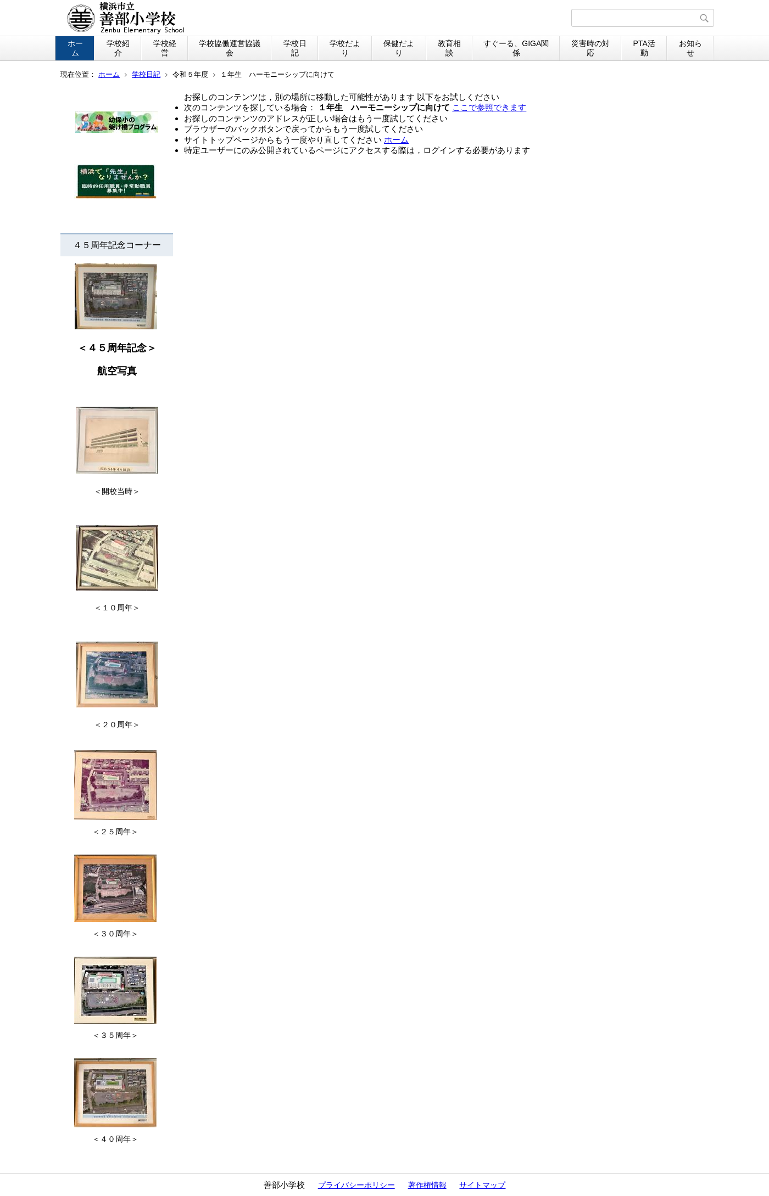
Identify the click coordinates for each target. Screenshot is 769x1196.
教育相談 (449, 48)
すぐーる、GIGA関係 (516, 48)
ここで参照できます (489, 107)
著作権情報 (427, 1185)
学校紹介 (118, 48)
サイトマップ (482, 1185)
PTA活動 (644, 48)
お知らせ (690, 48)
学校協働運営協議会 (229, 48)
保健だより (398, 48)
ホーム (75, 48)
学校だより (345, 48)
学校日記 (295, 48)
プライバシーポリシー (356, 1185)
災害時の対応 (590, 48)
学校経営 (164, 48)
